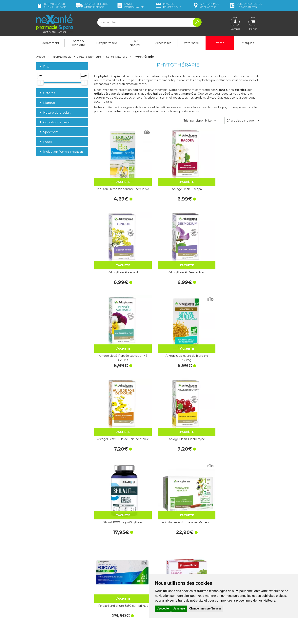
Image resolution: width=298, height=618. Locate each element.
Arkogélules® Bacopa (156, 168)
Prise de (168, 5)
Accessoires (163, 43)
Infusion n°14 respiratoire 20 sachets (243, 423)
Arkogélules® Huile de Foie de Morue (199, 234)
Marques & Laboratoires (109, 566)
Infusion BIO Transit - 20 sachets (199, 360)
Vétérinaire (191, 43)
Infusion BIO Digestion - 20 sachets (113, 360)
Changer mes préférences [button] (205, 608)
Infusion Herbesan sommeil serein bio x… (113, 171)
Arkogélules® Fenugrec (156, 483)
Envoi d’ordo (130, 5)
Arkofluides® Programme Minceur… (156, 297)
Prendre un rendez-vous (167, 557)
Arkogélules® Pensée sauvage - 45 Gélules (113, 234)
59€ (92, 5)
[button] (199, 120)
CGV (155, 564)
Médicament (50, 43)
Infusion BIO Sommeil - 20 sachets (156, 360)
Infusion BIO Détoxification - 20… (113, 423)
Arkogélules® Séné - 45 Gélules (243, 486)
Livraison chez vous (222, 540)
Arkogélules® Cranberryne (243, 234)
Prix (44, 66)
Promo (219, 43)
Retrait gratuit (51, 5)
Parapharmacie (106, 43)
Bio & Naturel (135, 43)
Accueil (41, 56)
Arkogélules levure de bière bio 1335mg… (156, 234)
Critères (47, 93)
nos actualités (245, 5)
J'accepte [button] (163, 608)
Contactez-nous (162, 553)
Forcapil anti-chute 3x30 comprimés (199, 297)
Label (45, 142)
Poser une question (48, 585)
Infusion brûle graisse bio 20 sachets (156, 423)
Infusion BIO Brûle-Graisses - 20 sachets (243, 360)
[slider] (40, 82)
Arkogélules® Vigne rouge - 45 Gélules (113, 486)
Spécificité (49, 132)
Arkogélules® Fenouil (199, 168)
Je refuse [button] (179, 608)
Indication (61, 151)
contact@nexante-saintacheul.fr (57, 579)
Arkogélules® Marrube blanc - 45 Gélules (199, 486)
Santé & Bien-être (78, 43)
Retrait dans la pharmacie (226, 537)
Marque (47, 103)
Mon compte (44, 589)
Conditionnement (54, 122)
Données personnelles (166, 571)
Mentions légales (163, 568)
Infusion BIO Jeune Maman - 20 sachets (243, 297)
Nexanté (101, 612)
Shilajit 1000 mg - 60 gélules (113, 297)
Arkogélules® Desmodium (243, 171)
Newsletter (101, 570)
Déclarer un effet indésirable (170, 561)
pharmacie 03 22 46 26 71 (205, 5)
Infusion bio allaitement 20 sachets (199, 423)
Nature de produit (54, 112)
